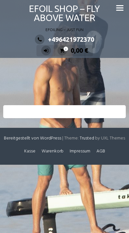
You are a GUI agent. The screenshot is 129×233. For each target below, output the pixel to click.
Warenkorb (53, 151)
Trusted (87, 138)
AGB (100, 151)
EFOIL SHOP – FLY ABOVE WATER (64, 13)
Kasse (29, 151)
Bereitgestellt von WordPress (32, 138)
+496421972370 (64, 39)
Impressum (80, 151)
